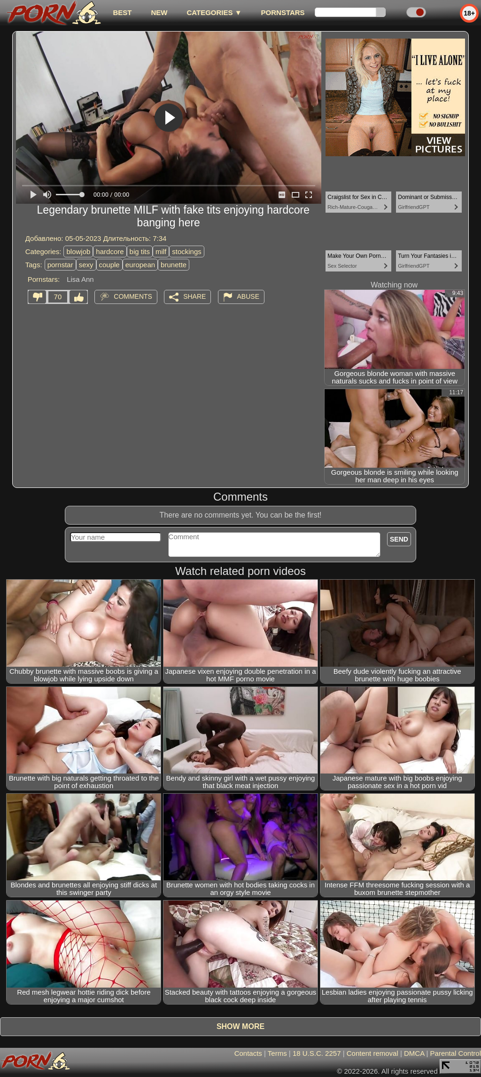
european (140, 265)
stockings (187, 251)
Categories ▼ (213, 12)
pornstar (60, 265)
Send (399, 539)
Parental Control (455, 1053)
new (159, 12)
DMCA (414, 1053)
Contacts (248, 1053)
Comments (133, 296)
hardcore (110, 251)
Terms (277, 1053)
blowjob (78, 251)
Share (194, 296)
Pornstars (283, 12)
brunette (173, 265)
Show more (240, 1026)
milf (160, 251)
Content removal (372, 1053)
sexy (86, 265)
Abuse (248, 296)
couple (109, 265)
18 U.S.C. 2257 (317, 1053)
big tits (140, 251)
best (122, 12)
